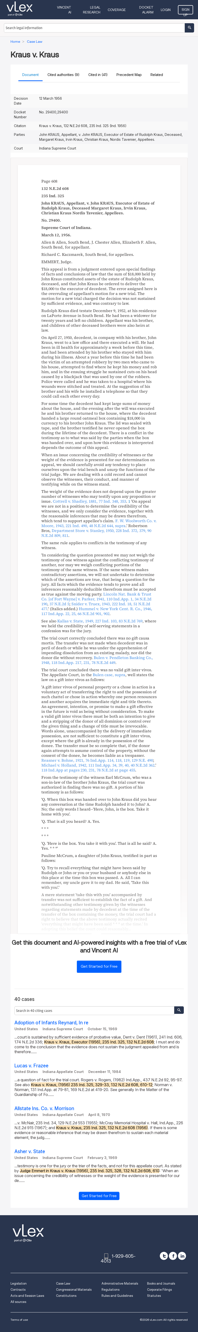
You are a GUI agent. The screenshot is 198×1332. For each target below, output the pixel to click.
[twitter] (164, 1256)
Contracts (18, 1289)
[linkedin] (182, 1256)
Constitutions (66, 1296)
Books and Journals (161, 1283)
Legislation (19, 1283)
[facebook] (173, 1256)
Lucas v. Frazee (31, 1066)
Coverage (117, 10)
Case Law (63, 1283)
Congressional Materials (74, 1289)
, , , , (99, 523)
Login (166, 10)
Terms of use (19, 1319)
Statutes (154, 1296)
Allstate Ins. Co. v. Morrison (44, 1108)
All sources (18, 1302)
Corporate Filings (159, 1289)
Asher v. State (29, 1151)
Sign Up (185, 11)
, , (89, 501)
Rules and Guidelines (117, 1296)
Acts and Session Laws (27, 1296)
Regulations (110, 1289)
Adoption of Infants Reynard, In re (51, 1023)
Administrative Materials (120, 1283)
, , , (96, 533)
